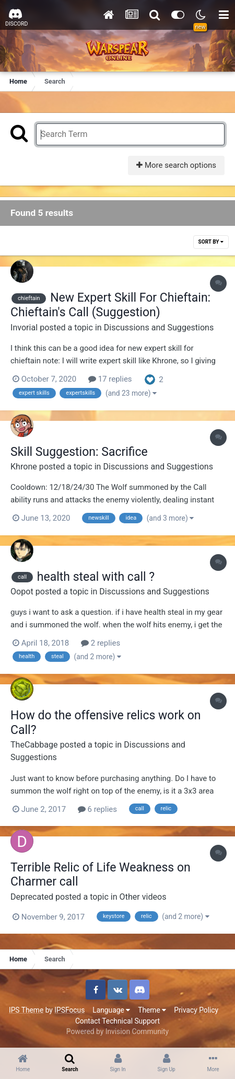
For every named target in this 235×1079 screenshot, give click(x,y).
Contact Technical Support (117, 1021)
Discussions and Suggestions (159, 327)
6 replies (97, 809)
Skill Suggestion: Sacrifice (79, 452)
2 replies (100, 643)
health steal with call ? (96, 577)
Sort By (211, 242)
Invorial (24, 327)
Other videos (143, 897)
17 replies (110, 379)
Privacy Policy (196, 1010)
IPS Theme (26, 1010)
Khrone (23, 467)
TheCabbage (34, 745)
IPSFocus (69, 1010)
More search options (176, 165)
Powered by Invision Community (117, 1031)
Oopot (21, 591)
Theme (152, 1010)
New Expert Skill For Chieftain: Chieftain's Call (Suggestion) (110, 305)
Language (111, 1010)
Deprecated (31, 897)
